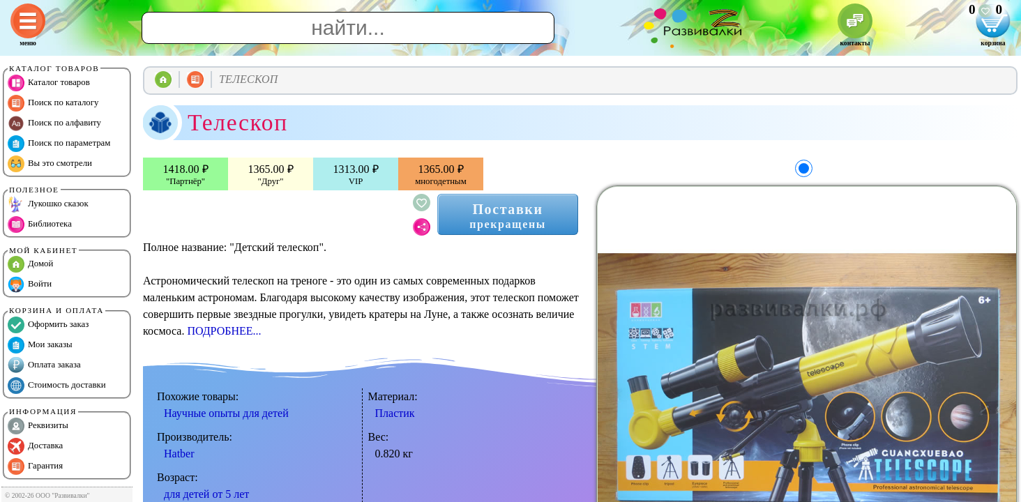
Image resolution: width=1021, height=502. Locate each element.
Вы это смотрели (50, 163)
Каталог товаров (49, 83)
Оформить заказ (48, 325)
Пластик (395, 413)
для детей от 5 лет (206, 494)
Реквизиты (38, 426)
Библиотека (40, 224)
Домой (30, 264)
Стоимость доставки (57, 385)
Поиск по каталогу (53, 103)
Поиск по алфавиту (54, 123)
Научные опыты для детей (226, 413)
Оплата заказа (44, 365)
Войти (30, 284)
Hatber (179, 453)
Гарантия (35, 466)
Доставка (35, 446)
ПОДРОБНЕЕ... (224, 331)
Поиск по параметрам (59, 143)
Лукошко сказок (48, 204)
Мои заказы (40, 345)
